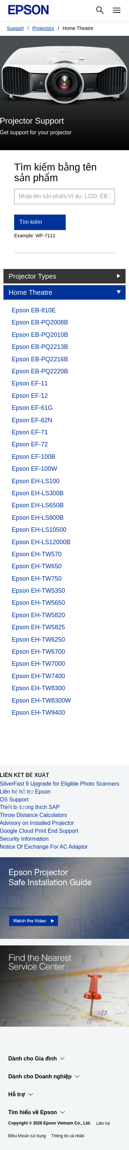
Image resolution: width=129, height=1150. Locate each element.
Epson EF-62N (32, 420)
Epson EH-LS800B (38, 517)
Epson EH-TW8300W (41, 700)
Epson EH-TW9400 (38, 712)
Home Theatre (30, 292)
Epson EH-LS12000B (41, 542)
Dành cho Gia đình (36, 1059)
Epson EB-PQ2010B (40, 334)
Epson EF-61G (32, 407)
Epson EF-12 (30, 395)
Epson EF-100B (33, 456)
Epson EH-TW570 (37, 554)
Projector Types (32, 276)
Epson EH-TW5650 (38, 602)
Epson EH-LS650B (38, 505)
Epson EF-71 (30, 432)
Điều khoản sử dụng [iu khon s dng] (27, 1135)
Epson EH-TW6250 (38, 639)
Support (15, 28)
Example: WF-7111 (34, 235)
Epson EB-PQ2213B (40, 346)
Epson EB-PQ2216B (40, 359)
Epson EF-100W (34, 468)
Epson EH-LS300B (38, 493)
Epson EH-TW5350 (38, 590)
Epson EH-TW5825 (38, 627)
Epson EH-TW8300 (38, 688)
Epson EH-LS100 (36, 481)
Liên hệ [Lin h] (103, 1123)
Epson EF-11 (30, 383)
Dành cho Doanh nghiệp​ (44, 1076)
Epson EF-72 (30, 444)
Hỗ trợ (20, 1094)
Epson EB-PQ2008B (40, 322)
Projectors (43, 28)
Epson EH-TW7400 (38, 676)
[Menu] (116, 10)
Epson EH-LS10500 (39, 529)
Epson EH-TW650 (37, 566)
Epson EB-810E (34, 310)
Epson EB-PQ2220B (40, 371)
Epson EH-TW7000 (38, 663)
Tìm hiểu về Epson (36, 1112)
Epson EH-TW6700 (38, 651)
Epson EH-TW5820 (38, 615)
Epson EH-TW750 (37, 578)
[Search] (100, 10)
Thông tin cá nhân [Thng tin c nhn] (67, 1135)
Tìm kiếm (30, 222)
